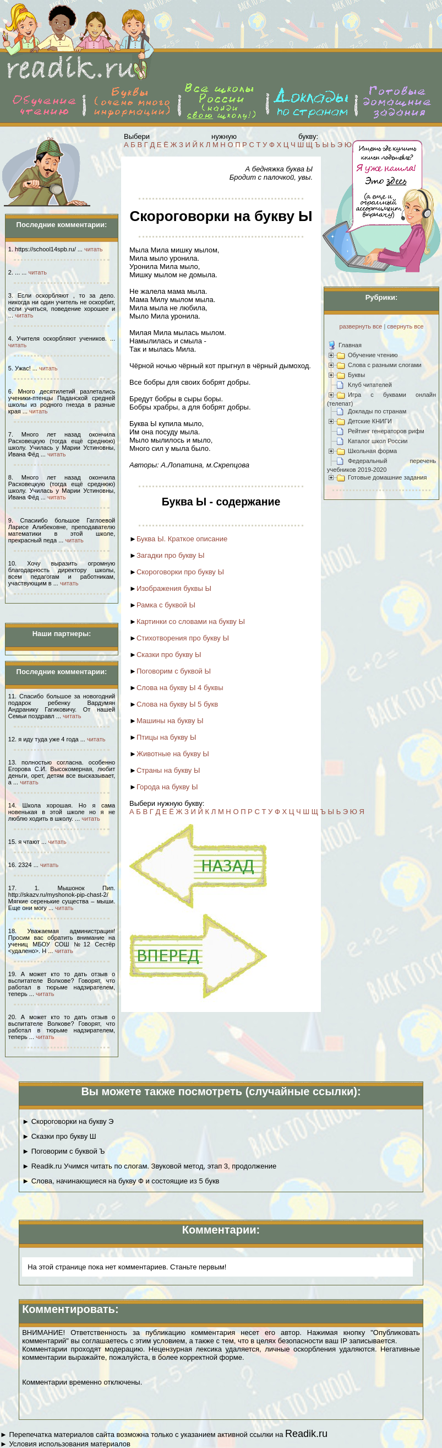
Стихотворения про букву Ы (183, 638)
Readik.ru (306, 1433)
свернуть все (405, 326)
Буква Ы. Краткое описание (182, 539)
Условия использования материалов (69, 1444)
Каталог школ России (377, 441)
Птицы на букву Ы (167, 737)
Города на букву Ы (167, 787)
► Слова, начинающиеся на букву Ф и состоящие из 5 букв (120, 1181)
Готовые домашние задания (387, 477)
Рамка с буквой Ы (166, 605)
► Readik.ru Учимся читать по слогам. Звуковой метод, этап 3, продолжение (149, 1166)
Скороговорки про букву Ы (180, 572)
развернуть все (360, 326)
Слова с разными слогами (385, 365)
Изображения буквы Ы (174, 588)
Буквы (356, 375)
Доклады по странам (377, 411)
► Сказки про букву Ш (59, 1136)
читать (93, 249)
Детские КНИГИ (370, 421)
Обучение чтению (373, 355)
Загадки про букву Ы (171, 555)
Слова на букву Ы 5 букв (177, 704)
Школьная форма (372, 451)
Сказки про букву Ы (169, 654)
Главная (350, 345)
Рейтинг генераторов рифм (386, 431)
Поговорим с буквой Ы (174, 671)
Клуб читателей (370, 384)
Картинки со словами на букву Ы (191, 621)
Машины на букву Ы (170, 721)
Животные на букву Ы (173, 754)
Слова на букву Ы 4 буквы (180, 687)
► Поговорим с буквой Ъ (63, 1151)
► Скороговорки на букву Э (67, 1121)
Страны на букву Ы (168, 770)
